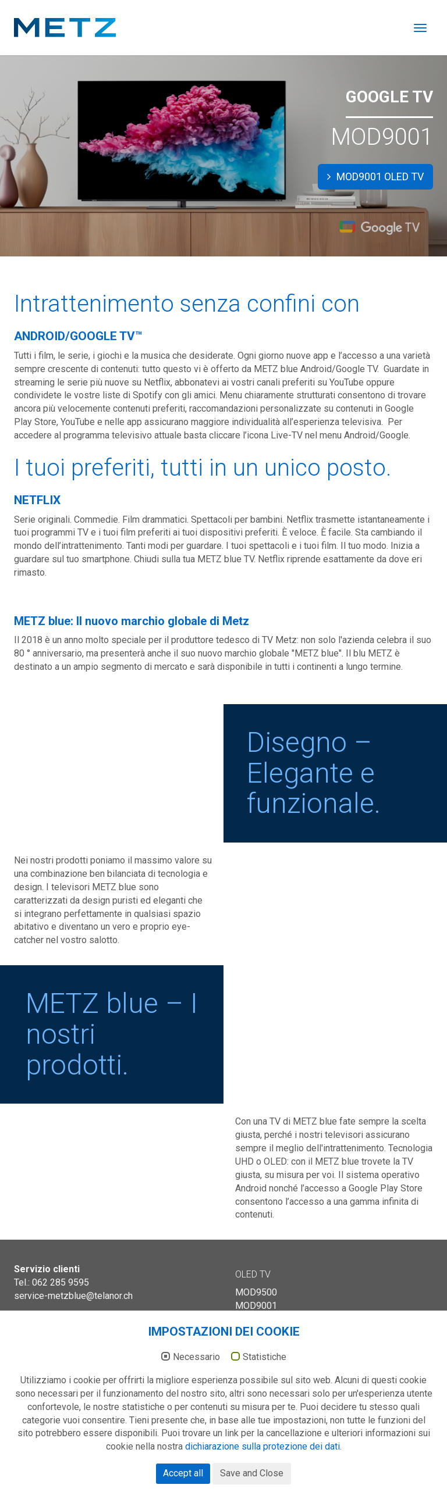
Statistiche (264, 1417)
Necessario (196, 1417)
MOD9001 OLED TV (375, 176)
